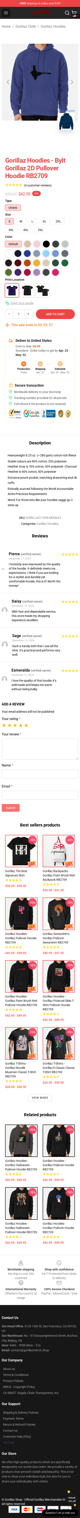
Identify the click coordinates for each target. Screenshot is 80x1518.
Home (6, 26)
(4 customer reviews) (38, 185)
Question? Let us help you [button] (60, 1512)
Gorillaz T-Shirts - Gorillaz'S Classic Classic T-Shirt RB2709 (59, 1068)
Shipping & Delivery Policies (21, 1412)
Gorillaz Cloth (26, 26)
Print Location (14, 279)
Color (8, 236)
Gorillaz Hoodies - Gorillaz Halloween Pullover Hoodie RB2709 (21, 1165)
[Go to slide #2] (40, 143)
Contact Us (10, 1430)
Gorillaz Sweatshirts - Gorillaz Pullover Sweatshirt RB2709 (57, 938)
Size (8, 214)
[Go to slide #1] (18, 143)
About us (9, 1369)
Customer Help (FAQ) (17, 1436)
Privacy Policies (13, 1381)
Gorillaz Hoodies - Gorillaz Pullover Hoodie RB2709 (20, 938)
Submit (10, 808)
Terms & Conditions (16, 1375)
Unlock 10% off (72, 1499)
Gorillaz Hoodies (53, 26)
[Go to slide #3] (62, 143)
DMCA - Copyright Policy (19, 1387)
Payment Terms (13, 1418)
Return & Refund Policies (19, 1424)
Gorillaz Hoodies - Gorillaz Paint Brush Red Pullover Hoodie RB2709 (21, 1001)
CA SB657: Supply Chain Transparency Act (31, 1393)
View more (40, 1097)
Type (8, 200)
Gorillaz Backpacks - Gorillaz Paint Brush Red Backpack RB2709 (59, 875)
